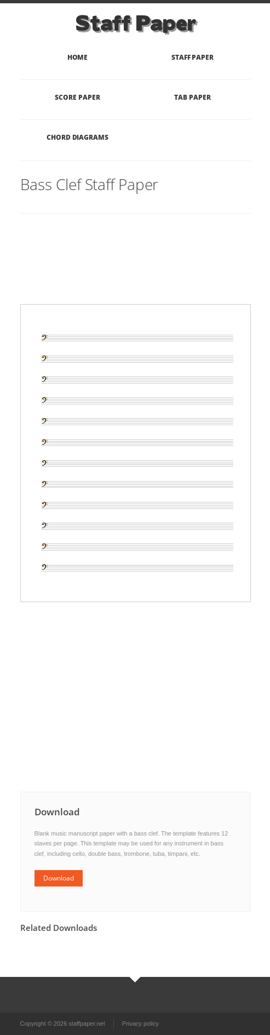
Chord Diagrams (77, 137)
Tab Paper (192, 97)
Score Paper (77, 97)
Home (77, 57)
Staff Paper (192, 57)
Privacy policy (140, 1023)
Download (58, 878)
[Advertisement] (64, 270)
